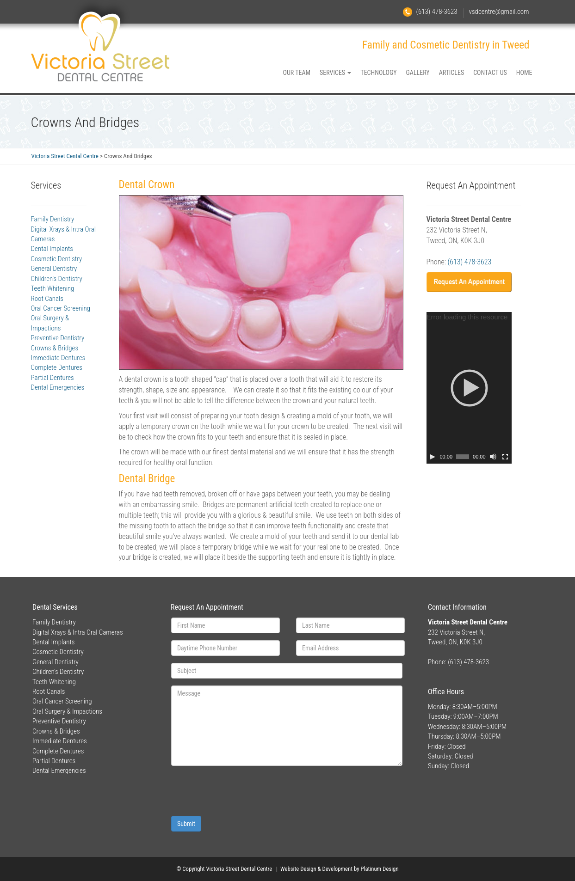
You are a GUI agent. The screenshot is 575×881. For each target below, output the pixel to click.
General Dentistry (54, 268)
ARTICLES (451, 72)
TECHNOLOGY (378, 72)
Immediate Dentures (58, 358)
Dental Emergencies (58, 387)
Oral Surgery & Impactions (67, 711)
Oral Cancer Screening (61, 308)
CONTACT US (490, 72)
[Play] (432, 456)
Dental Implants (52, 249)
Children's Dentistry (56, 279)
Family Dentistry (52, 219)
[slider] (462, 456)
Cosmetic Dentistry (56, 259)
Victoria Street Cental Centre (65, 156)
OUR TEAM (297, 72)
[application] (469, 388)
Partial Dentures (52, 377)
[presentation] (241, 791)
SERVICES (335, 72)
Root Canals (47, 298)
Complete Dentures (56, 367)
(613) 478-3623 (437, 11)
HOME (524, 72)
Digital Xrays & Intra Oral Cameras (77, 632)
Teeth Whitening (52, 288)
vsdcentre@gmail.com (499, 11)
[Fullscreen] (505, 456)
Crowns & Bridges (55, 348)
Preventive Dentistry (58, 338)
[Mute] (493, 456)
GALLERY (418, 72)
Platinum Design (379, 868)
